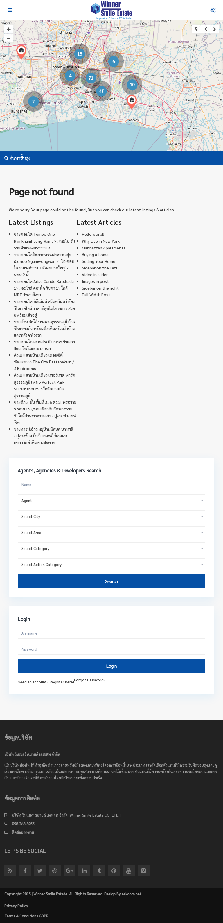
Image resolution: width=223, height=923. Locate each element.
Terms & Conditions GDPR (26, 915)
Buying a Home (95, 254)
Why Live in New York (101, 241)
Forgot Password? (90, 679)
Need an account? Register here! (46, 681)
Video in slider (95, 274)
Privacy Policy (16, 905)
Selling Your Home (98, 261)
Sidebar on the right (100, 287)
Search (111, 581)
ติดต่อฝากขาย (23, 832)
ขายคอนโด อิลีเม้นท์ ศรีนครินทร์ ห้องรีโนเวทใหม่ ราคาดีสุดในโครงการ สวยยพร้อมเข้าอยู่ (44, 308)
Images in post (95, 281)
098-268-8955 (23, 823)
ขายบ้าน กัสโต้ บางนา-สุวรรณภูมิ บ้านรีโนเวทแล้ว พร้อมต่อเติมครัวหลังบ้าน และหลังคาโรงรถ (44, 328)
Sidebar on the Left (100, 267)
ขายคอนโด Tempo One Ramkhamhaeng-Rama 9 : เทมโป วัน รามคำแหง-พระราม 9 (44, 240)
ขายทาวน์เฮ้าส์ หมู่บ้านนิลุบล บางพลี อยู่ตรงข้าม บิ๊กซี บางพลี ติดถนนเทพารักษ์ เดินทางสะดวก (43, 435)
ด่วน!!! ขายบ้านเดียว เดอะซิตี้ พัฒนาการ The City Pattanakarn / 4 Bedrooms (44, 361)
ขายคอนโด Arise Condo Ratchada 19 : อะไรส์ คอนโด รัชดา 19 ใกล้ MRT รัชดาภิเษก (44, 287)
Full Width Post (96, 294)
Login (111, 666)
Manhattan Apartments (103, 247)
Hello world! (93, 234)
